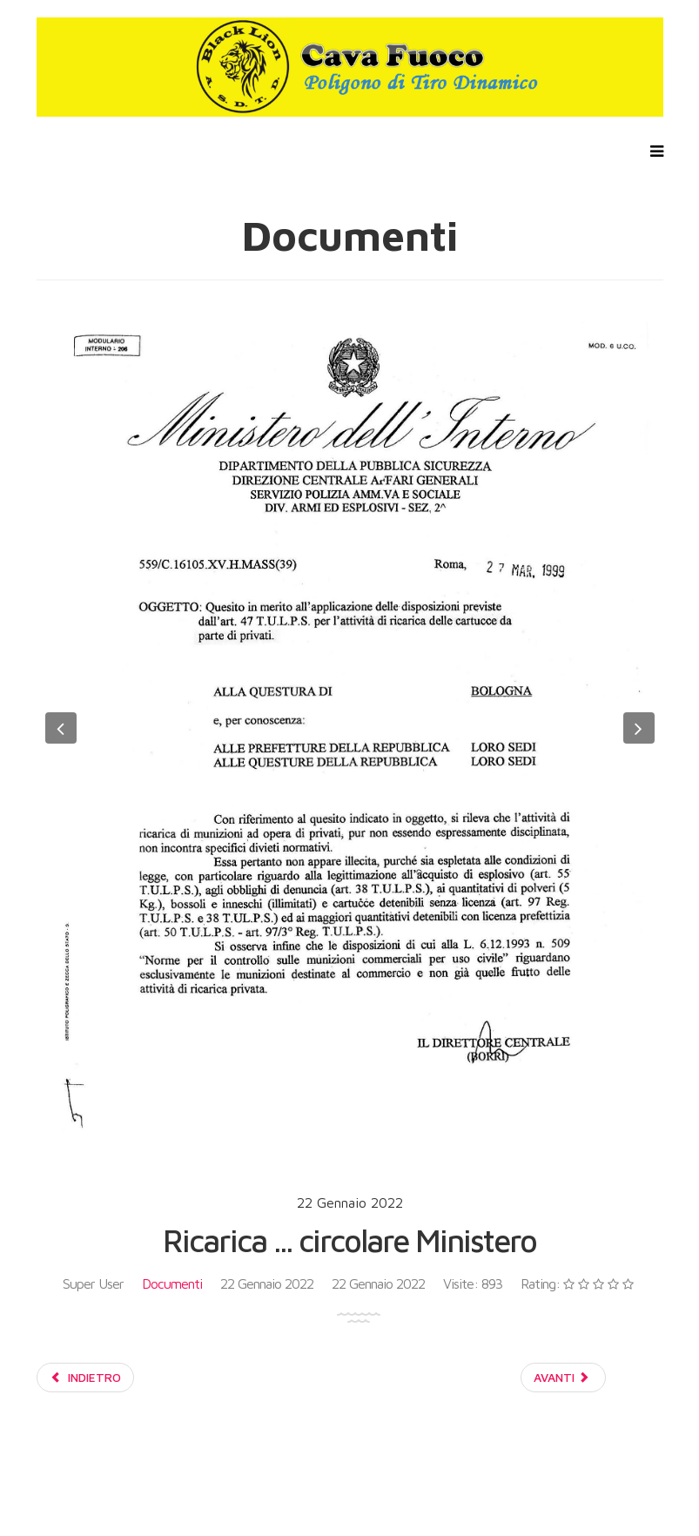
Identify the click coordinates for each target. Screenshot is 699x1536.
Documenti (172, 1283)
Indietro (85, 1377)
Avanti (562, 1377)
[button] (61, 728)
